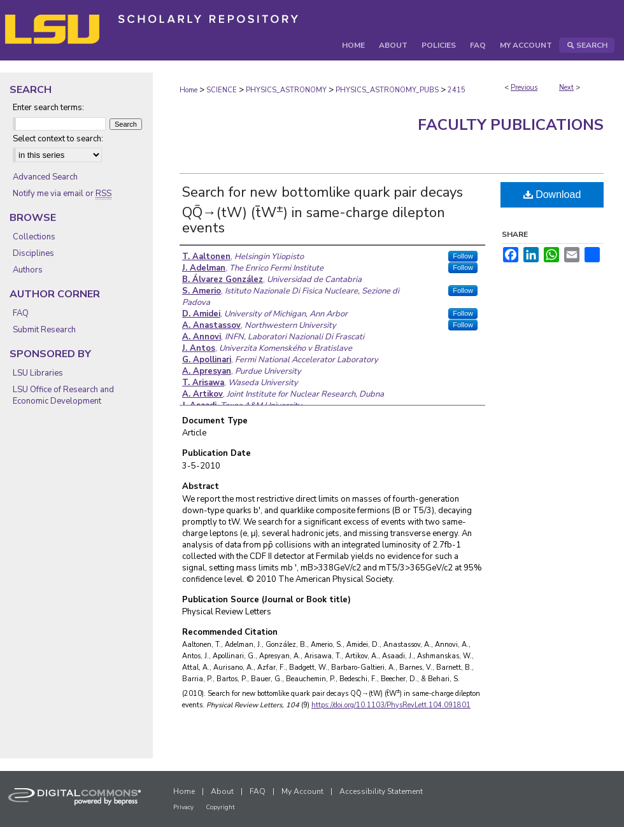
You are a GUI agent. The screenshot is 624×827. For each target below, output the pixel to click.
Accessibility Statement (381, 791)
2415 (456, 90)
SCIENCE (221, 90)
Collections (34, 237)
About (222, 791)
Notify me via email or (62, 193)
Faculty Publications (511, 125)
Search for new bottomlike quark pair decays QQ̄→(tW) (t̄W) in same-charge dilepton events (322, 210)
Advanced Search (45, 177)
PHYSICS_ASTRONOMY (286, 90)
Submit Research (44, 330)
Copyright (220, 807)
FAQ (21, 313)
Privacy (183, 807)
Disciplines (33, 253)
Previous (524, 87)
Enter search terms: (48, 107)
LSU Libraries (38, 373)
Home (188, 90)
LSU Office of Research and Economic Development (63, 395)
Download (552, 194)
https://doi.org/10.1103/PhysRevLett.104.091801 (391, 705)
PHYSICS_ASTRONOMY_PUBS (387, 90)
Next (566, 87)
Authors (28, 270)
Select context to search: (58, 139)
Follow (463, 256)
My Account (302, 791)
